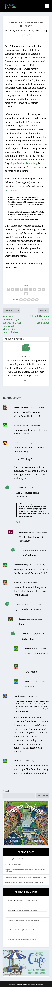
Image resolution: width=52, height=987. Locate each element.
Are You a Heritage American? (15, 864)
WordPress (39, 984)
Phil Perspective (20, 407)
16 (43, 30)
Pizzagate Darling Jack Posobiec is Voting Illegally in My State (25, 877)
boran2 (16, 582)
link (18, 522)
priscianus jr (18, 443)
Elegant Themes (22, 984)
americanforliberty (21, 565)
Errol (27, 648)
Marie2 (16, 696)
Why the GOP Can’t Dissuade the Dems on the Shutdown (24, 882)
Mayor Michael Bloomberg (24, 163)
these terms (10, 190)
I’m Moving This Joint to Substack (16, 859)
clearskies (11, 920)
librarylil (11, 910)
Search (6, 791)
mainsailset (18, 425)
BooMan (20, 30)
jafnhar (10, 930)
